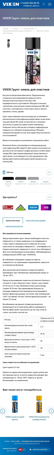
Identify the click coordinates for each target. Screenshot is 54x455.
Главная (6, 28)
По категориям (28, 28)
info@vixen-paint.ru (31, 6)
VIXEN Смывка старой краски (15, 418)
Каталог (16, 28)
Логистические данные (36, 221)
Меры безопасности (14, 227)
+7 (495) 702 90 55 (29, 3)
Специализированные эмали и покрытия (17, 31)
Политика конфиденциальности (27, 443)
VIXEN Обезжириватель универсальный (39, 418)
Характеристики (13, 221)
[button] (2, 411)
